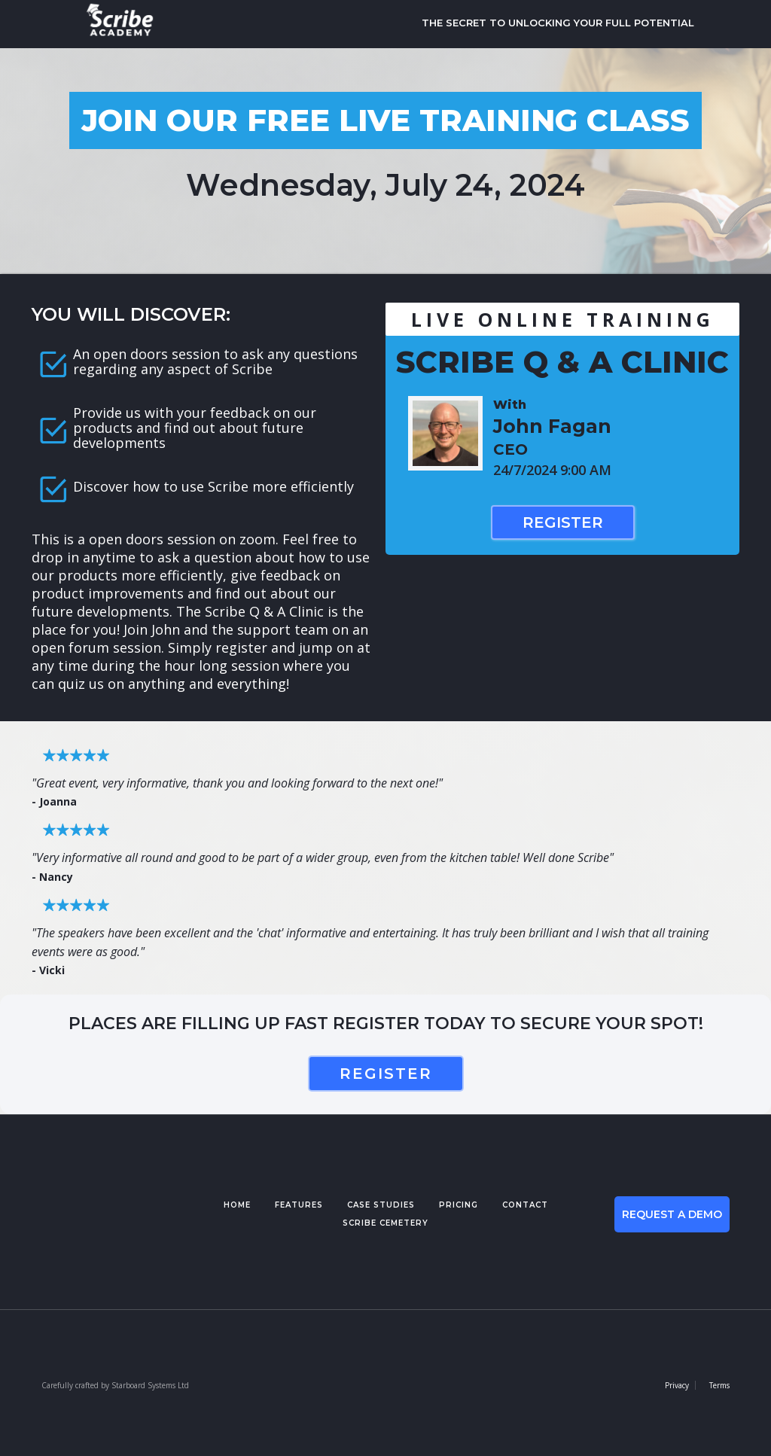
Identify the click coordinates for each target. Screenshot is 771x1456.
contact (525, 1205)
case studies (381, 1205)
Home (237, 1205)
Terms (719, 1385)
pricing (458, 1205)
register (386, 1074)
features (299, 1205)
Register (563, 522)
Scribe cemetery (385, 1223)
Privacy (677, 1385)
